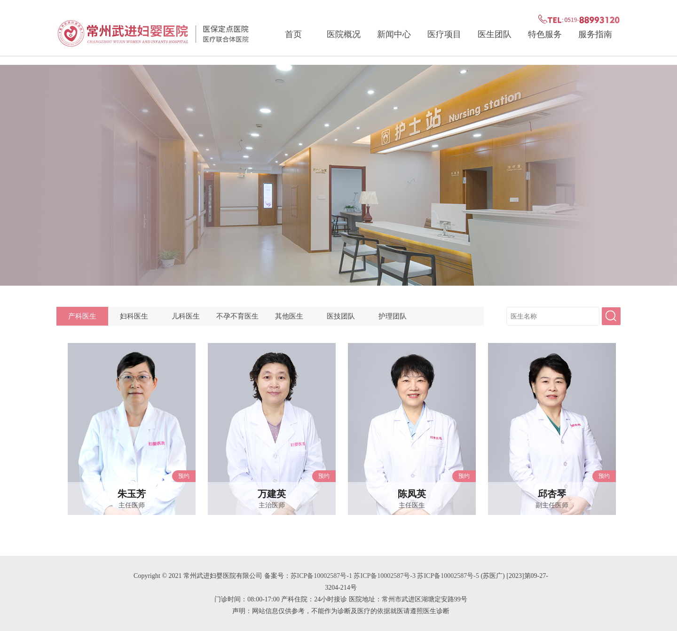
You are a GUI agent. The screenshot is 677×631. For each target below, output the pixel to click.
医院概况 (344, 34)
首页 (293, 34)
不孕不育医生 (237, 316)
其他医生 (289, 316)
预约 (183, 476)
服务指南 (595, 34)
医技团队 (341, 316)
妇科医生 (134, 316)
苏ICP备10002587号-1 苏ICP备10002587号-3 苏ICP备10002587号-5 (385, 575)
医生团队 (495, 34)
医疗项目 (444, 34)
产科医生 (82, 316)
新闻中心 (394, 34)
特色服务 (545, 34)
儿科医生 (186, 316)
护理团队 (392, 316)
